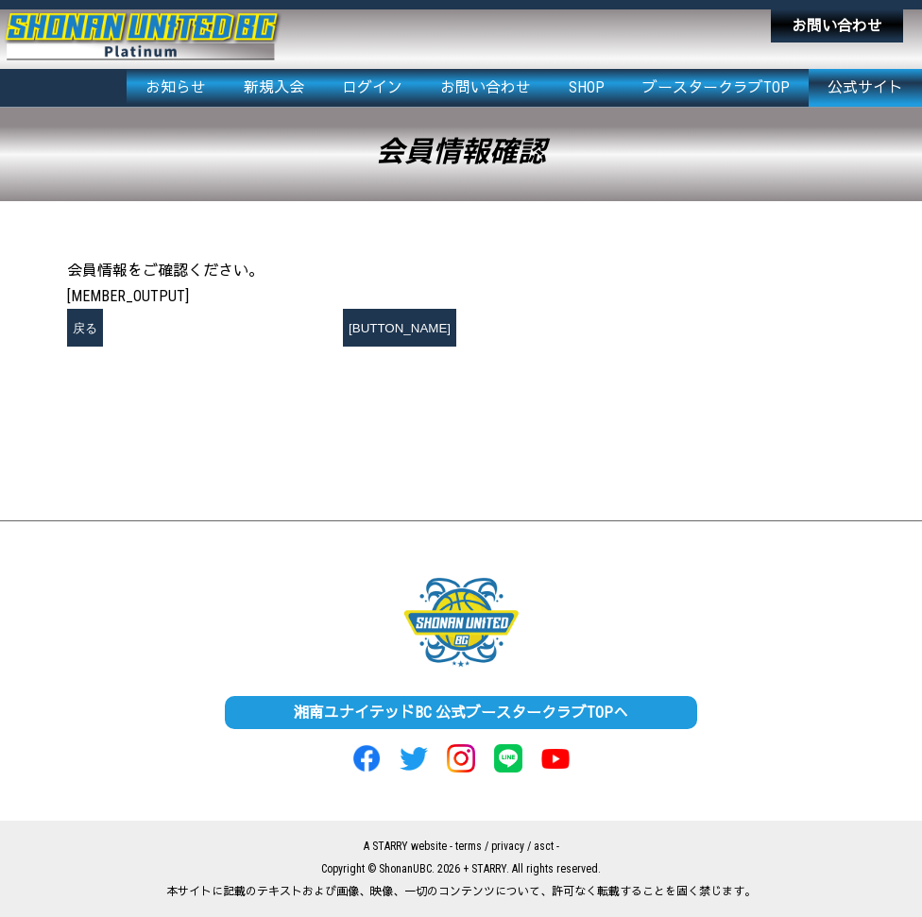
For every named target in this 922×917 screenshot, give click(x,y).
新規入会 (274, 87)
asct (544, 846)
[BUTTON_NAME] (400, 328)
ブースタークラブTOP (716, 87)
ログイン (372, 87)
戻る (85, 328)
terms (468, 846)
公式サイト (865, 87)
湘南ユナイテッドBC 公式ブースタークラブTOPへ (461, 713)
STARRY (390, 846)
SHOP (587, 87)
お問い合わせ (837, 26)
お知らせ (175, 87)
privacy (507, 846)
